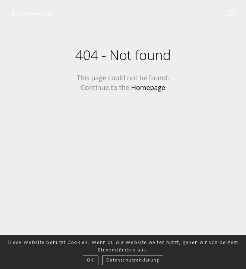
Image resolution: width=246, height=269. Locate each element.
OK (90, 260)
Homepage (148, 87)
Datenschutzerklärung (132, 260)
